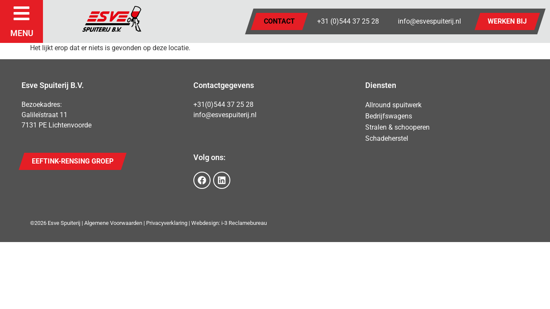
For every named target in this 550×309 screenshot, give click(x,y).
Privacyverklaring (166, 223)
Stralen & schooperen (397, 127)
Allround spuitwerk (393, 105)
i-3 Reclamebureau (244, 223)
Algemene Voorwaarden (113, 223)
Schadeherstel (386, 138)
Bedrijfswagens (388, 116)
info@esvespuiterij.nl (429, 21)
